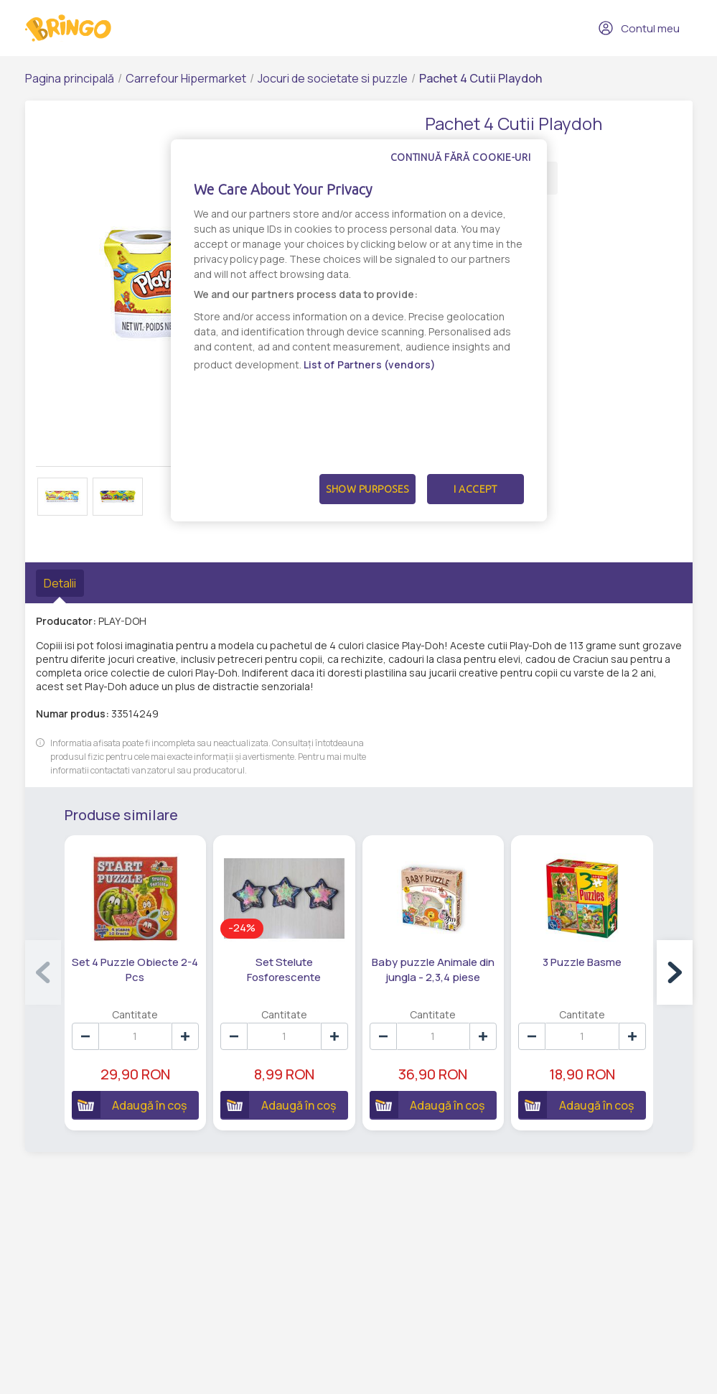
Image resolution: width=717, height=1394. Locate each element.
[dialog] (359, 330)
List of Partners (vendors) (370, 364)
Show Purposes (367, 489)
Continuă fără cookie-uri (460, 157)
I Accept (475, 489)
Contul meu (639, 28)
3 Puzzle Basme (582, 962)
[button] (675, 972)
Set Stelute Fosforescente (284, 969)
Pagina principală (69, 78)
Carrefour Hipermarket (186, 78)
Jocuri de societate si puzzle (333, 78)
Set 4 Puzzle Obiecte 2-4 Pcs (135, 969)
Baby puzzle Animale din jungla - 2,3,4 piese (433, 969)
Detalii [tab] (60, 583)
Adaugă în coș (129, 1104)
